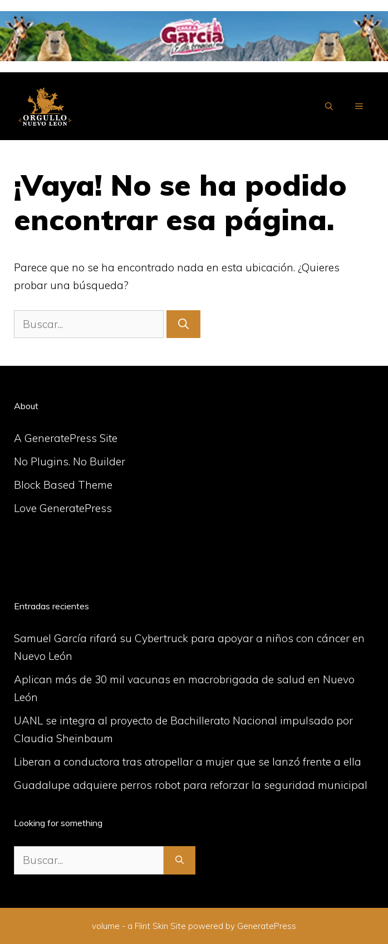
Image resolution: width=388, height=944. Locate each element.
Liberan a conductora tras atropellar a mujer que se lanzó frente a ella (187, 761)
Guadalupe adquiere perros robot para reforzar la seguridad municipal (190, 785)
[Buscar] (183, 324)
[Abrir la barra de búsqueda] (329, 106)
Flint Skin (151, 926)
